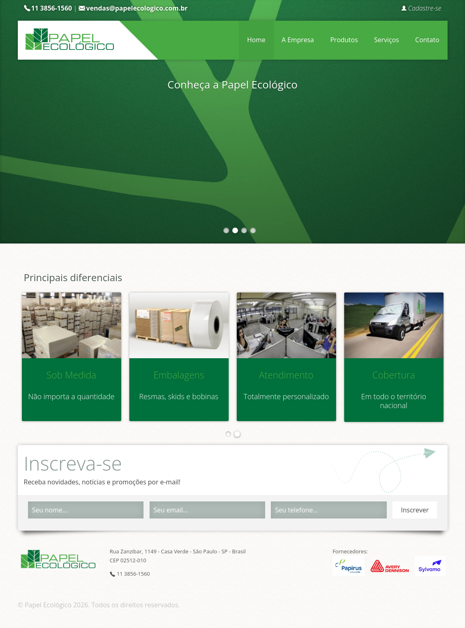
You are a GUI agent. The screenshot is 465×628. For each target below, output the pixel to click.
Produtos (344, 39)
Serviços (386, 39)
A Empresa (298, 39)
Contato (427, 39)
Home (256, 39)
